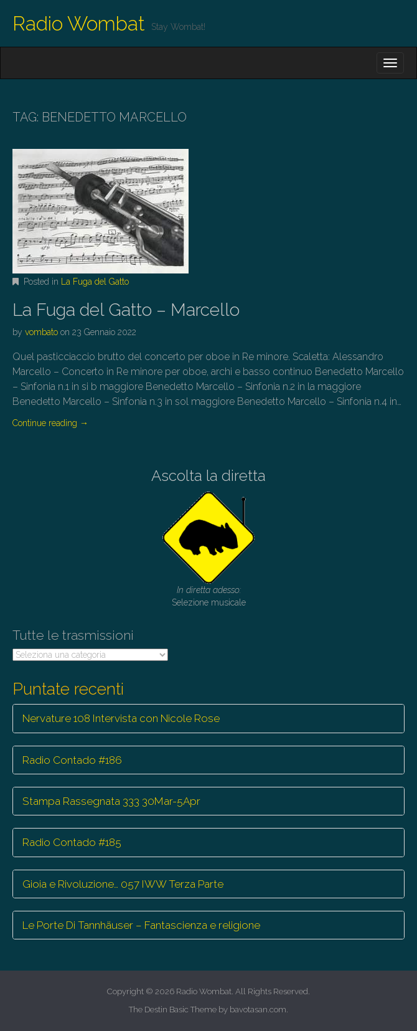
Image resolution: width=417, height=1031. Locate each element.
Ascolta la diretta (208, 476)
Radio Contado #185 (71, 842)
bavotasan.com (258, 1009)
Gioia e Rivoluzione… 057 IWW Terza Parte (122, 884)
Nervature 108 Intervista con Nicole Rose (121, 718)
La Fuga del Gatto (95, 282)
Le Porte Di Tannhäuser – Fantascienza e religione (141, 925)
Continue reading (50, 423)
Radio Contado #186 (72, 760)
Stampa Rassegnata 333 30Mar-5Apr (111, 801)
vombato (41, 332)
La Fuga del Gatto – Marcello (126, 310)
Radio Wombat (78, 23)
